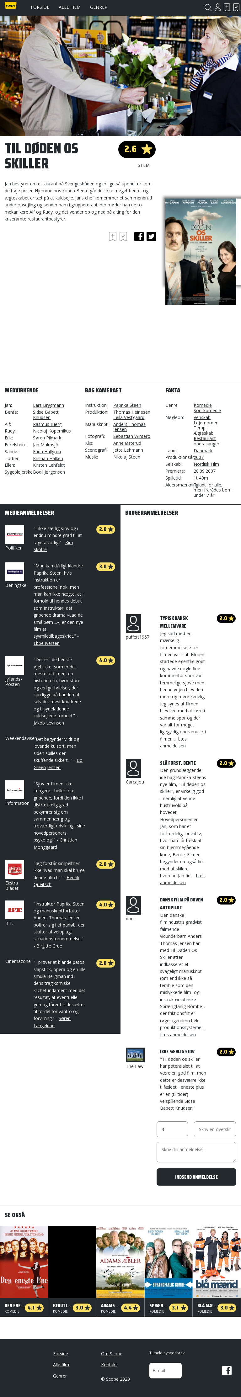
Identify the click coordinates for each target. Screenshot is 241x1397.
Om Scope (111, 1354)
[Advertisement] (55, 266)
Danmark (203, 451)
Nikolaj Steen (126, 457)
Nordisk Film (206, 464)
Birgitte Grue (49, 946)
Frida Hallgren (47, 451)
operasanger (206, 444)
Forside (40, 7)
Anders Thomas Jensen (129, 427)
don (133, 909)
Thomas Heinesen (131, 412)
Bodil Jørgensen (49, 472)
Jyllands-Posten (14, 671)
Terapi (200, 428)
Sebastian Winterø (131, 436)
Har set (236, 7)
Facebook (227, 1370)
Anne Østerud (127, 443)
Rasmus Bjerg (47, 424)
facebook (139, 236)
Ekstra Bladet (14, 875)
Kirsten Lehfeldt (49, 465)
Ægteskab (203, 433)
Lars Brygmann (48, 405)
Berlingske (15, 575)
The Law (135, 1058)
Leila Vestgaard (128, 417)
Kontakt (109, 1365)
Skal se (227, 7)
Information (17, 793)
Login (217, 7)
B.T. (14, 913)
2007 (199, 457)
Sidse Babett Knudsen (46, 414)
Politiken (14, 538)
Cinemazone (18, 961)
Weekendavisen (21, 738)
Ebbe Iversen (47, 643)
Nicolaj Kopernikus (52, 431)
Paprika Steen (127, 405)
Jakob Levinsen (49, 723)
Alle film (70, 7)
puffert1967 (137, 627)
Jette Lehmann (128, 450)
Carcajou (135, 772)
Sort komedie (207, 410)
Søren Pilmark (47, 438)
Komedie (203, 405)
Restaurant (205, 438)
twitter (151, 236)
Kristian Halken (48, 458)
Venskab (202, 417)
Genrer (98, 7)
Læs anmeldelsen (178, 1035)
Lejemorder (205, 423)
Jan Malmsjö (45, 445)
